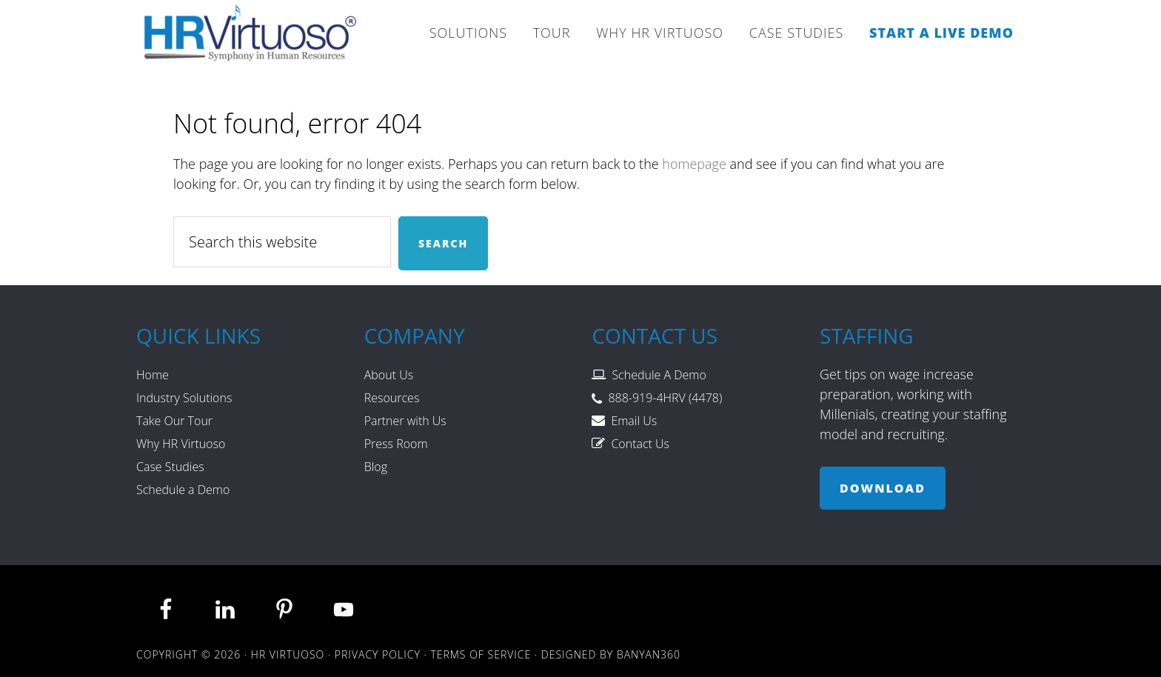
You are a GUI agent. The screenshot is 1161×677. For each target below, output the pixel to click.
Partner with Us (405, 421)
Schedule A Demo (659, 375)
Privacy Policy (378, 654)
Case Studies (170, 466)
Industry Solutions (184, 398)
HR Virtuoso (251, 37)
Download (883, 488)
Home (152, 375)
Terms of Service (480, 654)
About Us (388, 375)
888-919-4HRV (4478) (665, 398)
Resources (392, 398)
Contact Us (640, 444)
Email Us (634, 421)
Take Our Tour (174, 421)
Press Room (396, 444)
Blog (375, 466)
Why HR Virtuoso (180, 444)
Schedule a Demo (183, 489)
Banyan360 (648, 654)
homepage (694, 164)
